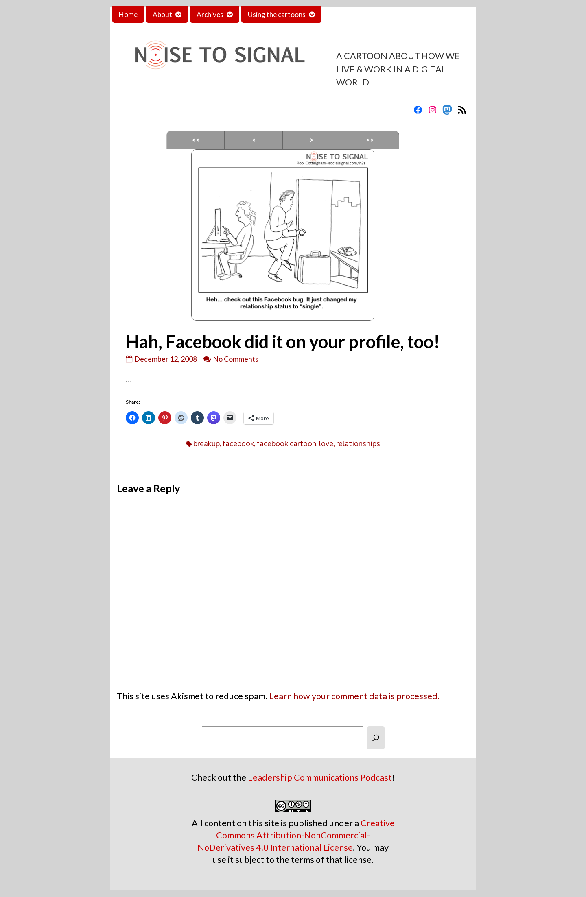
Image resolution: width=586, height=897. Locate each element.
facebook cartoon (286, 443)
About (162, 14)
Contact (340, 14)
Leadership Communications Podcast (320, 777)
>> (370, 139)
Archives (210, 14)
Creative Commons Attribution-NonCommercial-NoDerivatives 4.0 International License (296, 835)
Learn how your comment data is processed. (354, 696)
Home (128, 14)
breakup (206, 443)
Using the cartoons (277, 14)
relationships (358, 443)
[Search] (376, 737)
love (326, 443)
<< (196, 139)
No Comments (235, 358)
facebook (238, 443)
